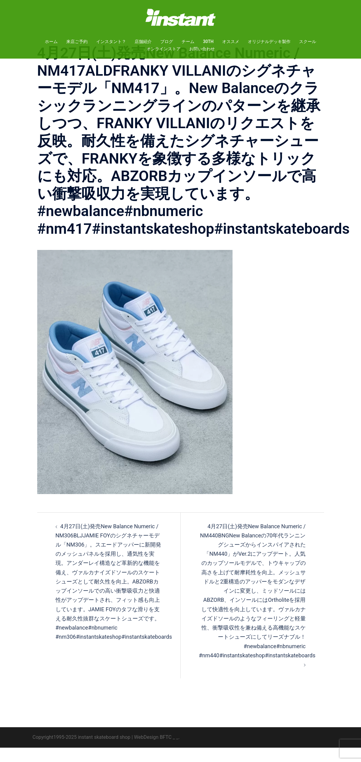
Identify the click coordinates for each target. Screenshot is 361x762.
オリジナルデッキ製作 (269, 41)
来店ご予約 (77, 41)
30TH (208, 41)
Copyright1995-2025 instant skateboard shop (82, 751)
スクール (307, 41)
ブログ (166, 41)
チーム (188, 41)
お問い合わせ (202, 48)
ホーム (51, 41)
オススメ (230, 41)
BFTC (165, 751)
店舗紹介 (143, 41)
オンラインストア (163, 48)
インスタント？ (111, 41)
